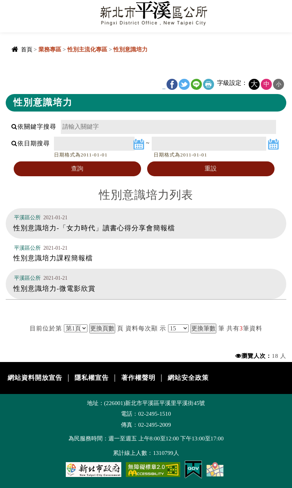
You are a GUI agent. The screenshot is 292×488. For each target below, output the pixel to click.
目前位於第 (46, 328)
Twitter (184, 84)
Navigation (11, 11)
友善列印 (208, 84)
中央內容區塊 (25, 69)
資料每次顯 (141, 328)
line (196, 84)
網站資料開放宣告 (35, 377)
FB (172, 84)
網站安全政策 (188, 377)
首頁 (26, 49)
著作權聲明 (138, 377)
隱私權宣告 (92, 377)
